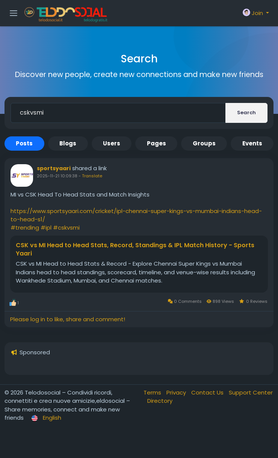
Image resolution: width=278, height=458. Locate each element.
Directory (159, 401)
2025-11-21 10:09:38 (57, 176)
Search (246, 112)
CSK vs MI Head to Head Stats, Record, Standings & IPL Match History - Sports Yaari (135, 249)
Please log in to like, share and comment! (67, 319)
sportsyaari (54, 168)
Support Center (251, 392)
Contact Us (208, 392)
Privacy (176, 392)
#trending (25, 227)
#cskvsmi (66, 227)
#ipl (46, 227)
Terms (153, 392)
